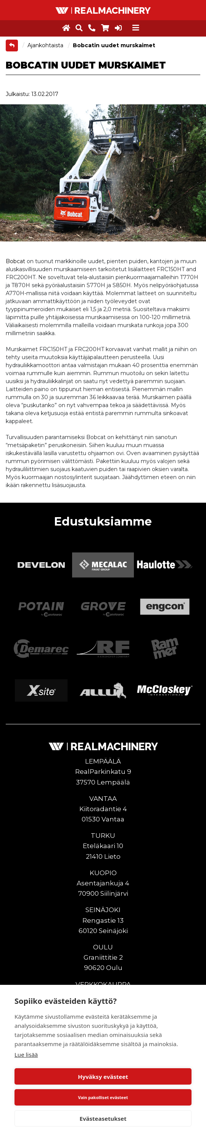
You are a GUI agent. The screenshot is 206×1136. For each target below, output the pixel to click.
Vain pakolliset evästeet (103, 1097)
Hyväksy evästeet (103, 1076)
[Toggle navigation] (135, 28)
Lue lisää (26, 1054)
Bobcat (15, 261)
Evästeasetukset (103, 1118)
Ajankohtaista (46, 45)
